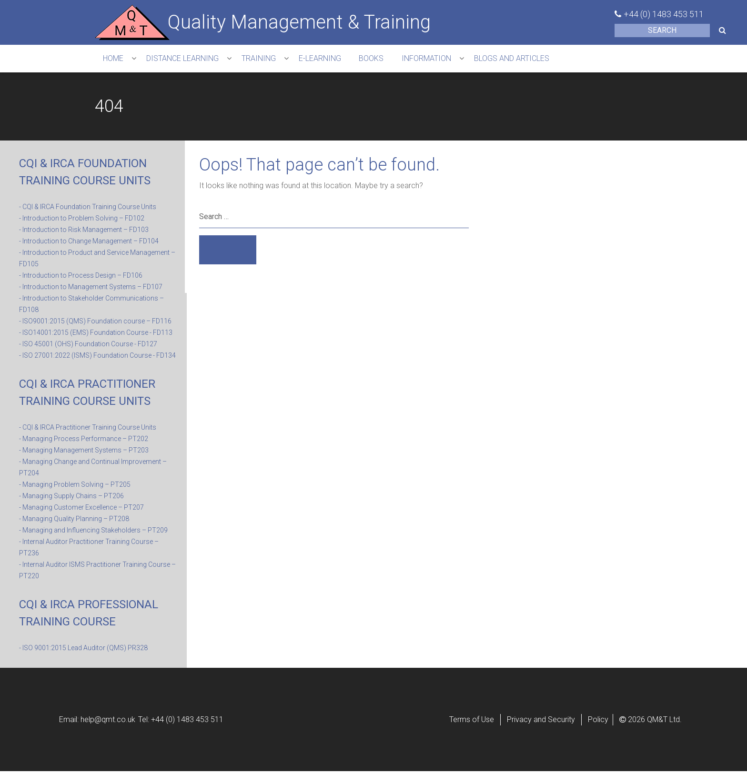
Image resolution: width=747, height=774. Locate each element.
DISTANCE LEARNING (187, 59)
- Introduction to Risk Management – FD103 (84, 232)
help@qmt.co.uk (108, 722)
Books (384, 59)
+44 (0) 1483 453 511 (664, 14)
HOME (114, 59)
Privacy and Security (541, 722)
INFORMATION (442, 59)
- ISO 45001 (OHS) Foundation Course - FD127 (88, 347)
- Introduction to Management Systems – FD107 (90, 289)
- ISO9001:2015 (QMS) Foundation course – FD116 (95, 324)
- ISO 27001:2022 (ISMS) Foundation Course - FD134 (97, 358)
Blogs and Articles (530, 59)
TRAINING (266, 59)
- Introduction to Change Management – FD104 (89, 244)
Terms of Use (471, 722)
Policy (598, 722)
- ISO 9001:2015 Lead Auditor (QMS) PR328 (83, 650)
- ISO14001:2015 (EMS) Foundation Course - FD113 (95, 335)
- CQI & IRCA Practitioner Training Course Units (87, 430)
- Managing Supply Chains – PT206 (71, 499)
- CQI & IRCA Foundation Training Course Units (87, 209)
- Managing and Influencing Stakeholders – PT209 (93, 533)
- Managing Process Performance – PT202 (83, 441)
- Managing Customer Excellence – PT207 (81, 510)
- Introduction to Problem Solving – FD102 (81, 221)
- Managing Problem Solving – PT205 (75, 487)
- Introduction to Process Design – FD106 (80, 278)
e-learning (330, 59)
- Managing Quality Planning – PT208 (74, 521)
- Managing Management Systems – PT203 (84, 453)
